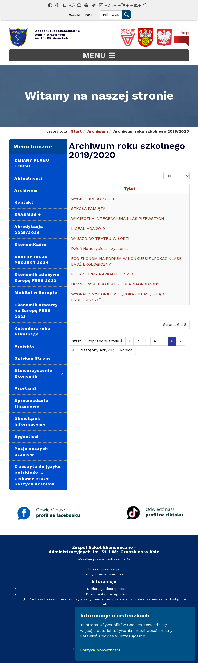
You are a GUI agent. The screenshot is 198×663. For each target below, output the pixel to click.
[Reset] (145, 5)
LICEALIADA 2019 (88, 228)
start (76, 341)
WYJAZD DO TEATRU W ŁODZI (100, 238)
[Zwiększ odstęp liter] (140, 5)
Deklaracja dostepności (106, 589)
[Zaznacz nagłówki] (101, 5)
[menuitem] (84, 14)
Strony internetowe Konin (104, 574)
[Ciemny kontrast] (64, 5)
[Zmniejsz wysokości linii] (119, 5)
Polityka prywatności (100, 650)
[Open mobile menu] (99, 55)
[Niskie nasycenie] (79, 5)
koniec (126, 350)
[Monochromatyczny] (57, 5)
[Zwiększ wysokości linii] (127, 5)
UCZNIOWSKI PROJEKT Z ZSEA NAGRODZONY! (115, 284)
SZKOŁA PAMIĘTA (88, 208)
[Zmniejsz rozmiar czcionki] (106, 5)
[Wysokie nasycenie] (86, 5)
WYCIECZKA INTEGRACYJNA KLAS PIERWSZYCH (117, 218)
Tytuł (129, 188)
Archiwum (97, 131)
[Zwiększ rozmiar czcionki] (115, 5)
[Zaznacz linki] (93, 5)
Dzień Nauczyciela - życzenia (99, 248)
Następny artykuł (97, 350)
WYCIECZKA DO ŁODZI (92, 198)
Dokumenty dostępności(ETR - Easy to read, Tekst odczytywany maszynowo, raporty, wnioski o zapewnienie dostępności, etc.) (106, 599)
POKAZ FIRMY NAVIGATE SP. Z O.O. (104, 274)
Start (76, 131)
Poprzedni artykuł (104, 341)
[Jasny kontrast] (72, 5)
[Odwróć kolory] (50, 5)
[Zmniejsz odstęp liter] (132, 5)
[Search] (111, 14)
